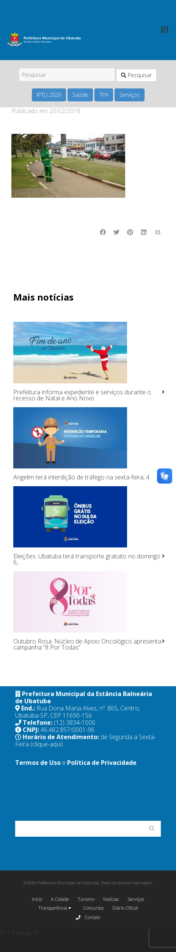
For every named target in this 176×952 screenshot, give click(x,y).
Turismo (86, 899)
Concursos (93, 908)
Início (37, 899)
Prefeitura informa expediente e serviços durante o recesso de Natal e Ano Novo (82, 395)
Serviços (129, 94)
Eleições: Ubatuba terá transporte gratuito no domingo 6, (86, 559)
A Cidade (60, 899)
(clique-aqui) (46, 744)
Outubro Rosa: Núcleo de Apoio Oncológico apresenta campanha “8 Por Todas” (87, 644)
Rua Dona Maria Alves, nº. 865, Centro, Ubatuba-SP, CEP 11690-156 (77, 711)
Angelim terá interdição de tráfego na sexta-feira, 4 (81, 477)
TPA (103, 94)
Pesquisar (136, 75)
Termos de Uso (38, 762)
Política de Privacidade (102, 762)
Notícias (111, 899)
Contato (88, 917)
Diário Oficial (125, 908)
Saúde (80, 94)
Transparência (54, 908)
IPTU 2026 (49, 94)
